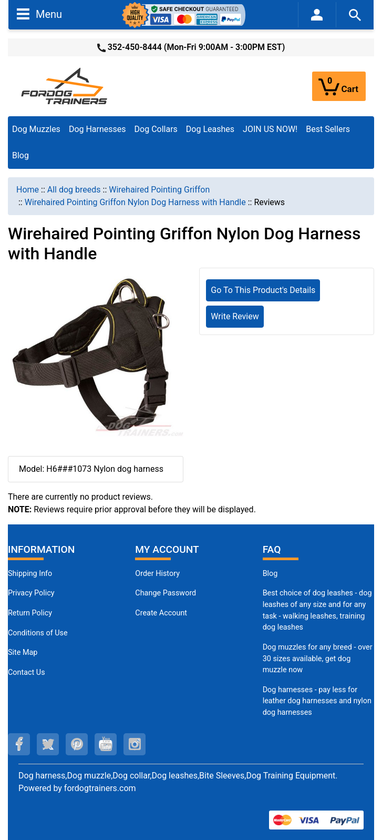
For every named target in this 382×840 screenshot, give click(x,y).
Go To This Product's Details (263, 290)
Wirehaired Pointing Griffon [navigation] (159, 190)
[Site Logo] (65, 85)
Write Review (235, 316)
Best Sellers (328, 129)
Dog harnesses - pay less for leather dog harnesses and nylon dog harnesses (317, 701)
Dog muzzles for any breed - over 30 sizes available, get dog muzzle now (318, 658)
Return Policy (30, 613)
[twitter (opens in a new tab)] (47, 744)
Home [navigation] (27, 190)
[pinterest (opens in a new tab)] (76, 744)
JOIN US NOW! (270, 129)
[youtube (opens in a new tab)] (105, 744)
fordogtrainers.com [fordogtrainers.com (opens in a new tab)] (100, 788)
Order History (157, 573)
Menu (39, 13)
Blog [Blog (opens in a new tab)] (20, 155)
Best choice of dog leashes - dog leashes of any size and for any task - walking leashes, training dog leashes (317, 610)
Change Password (165, 593)
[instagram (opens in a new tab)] (134, 744)
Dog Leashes (210, 129)
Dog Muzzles (36, 129)
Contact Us (26, 672)
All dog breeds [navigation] (74, 190)
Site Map (22, 652)
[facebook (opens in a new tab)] (18, 744)
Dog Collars (156, 129)
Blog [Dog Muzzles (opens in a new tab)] (270, 573)
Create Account (161, 613)
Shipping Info (30, 573)
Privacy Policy (31, 593)
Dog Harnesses (97, 129)
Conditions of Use (38, 633)
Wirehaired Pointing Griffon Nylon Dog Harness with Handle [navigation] (135, 202)
